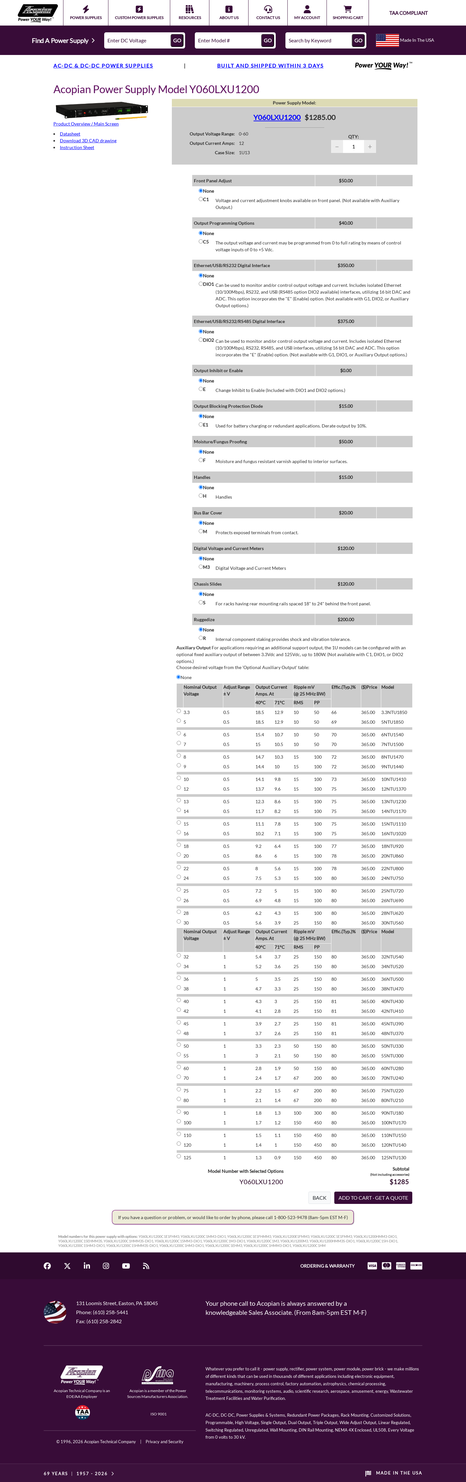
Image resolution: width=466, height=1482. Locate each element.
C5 (206, 241)
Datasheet (70, 133)
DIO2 (208, 340)
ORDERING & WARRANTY (327, 1266)
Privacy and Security (164, 1441)
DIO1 (208, 284)
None (208, 191)
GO (177, 40)
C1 (206, 199)
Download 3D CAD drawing (88, 140)
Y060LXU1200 (277, 117)
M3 (206, 567)
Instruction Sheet (77, 147)
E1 (205, 424)
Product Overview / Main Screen (86, 123)
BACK (320, 1198)
